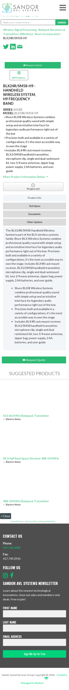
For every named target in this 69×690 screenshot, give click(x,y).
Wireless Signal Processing (20, 29)
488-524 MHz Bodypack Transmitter (26, 501)
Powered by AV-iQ (47, 521)
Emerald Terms (17, 521)
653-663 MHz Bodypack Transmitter (26, 415)
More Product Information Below (25, 176)
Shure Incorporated (47, 34)
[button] (64, 7)
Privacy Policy (32, 521)
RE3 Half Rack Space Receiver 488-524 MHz (31, 458)
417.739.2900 (11, 547)
